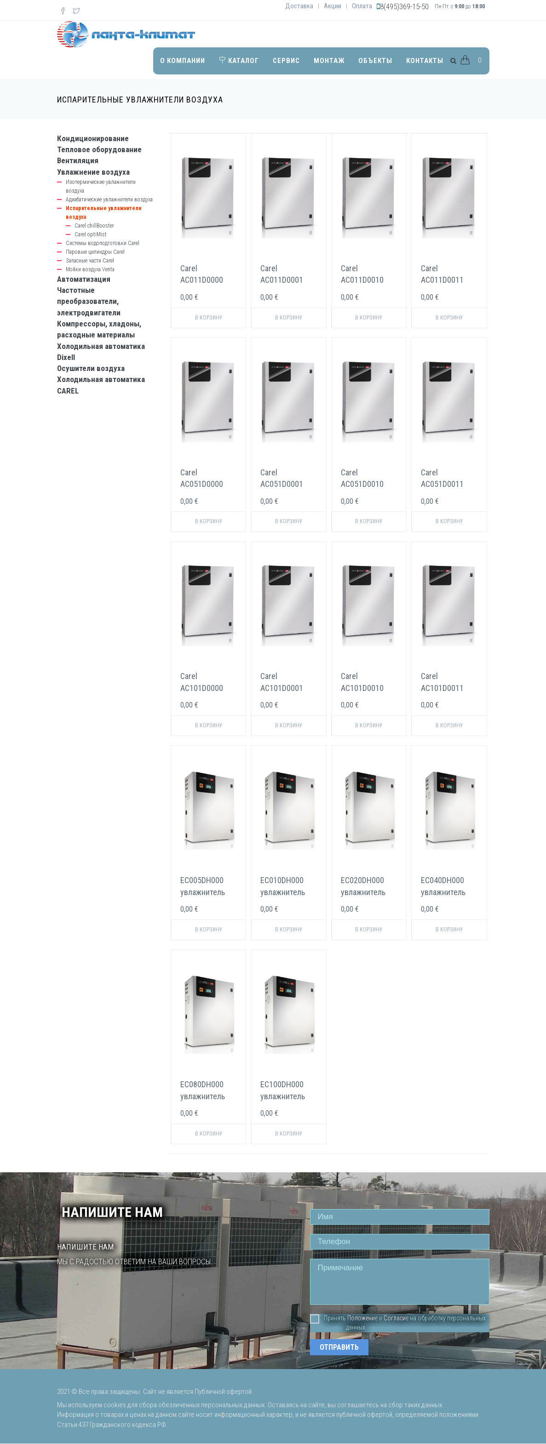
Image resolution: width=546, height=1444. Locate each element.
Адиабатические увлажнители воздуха (109, 199)
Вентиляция (77, 160)
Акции (332, 6)
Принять (328, 1318)
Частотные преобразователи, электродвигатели (89, 301)
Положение (362, 1318)
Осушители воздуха (91, 368)
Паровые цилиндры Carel (95, 252)
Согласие (396, 1318)
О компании (182, 60)
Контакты (424, 60)
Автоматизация (83, 279)
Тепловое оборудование (99, 149)
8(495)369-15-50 (404, 6)
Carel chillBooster (94, 226)
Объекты (375, 60)
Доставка (299, 6)
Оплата (362, 6)
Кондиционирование (93, 138)
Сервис (286, 60)
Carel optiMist (91, 234)
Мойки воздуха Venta (90, 269)
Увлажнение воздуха (93, 172)
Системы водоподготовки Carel (102, 243)
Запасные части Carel (90, 260)
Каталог (239, 60)
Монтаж (329, 60)
